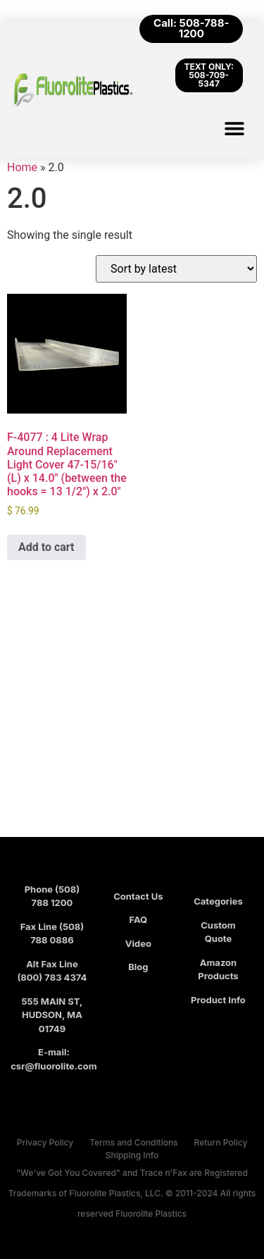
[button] (234, 128)
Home (22, 167)
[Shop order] (176, 269)
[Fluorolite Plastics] (132, 720)
